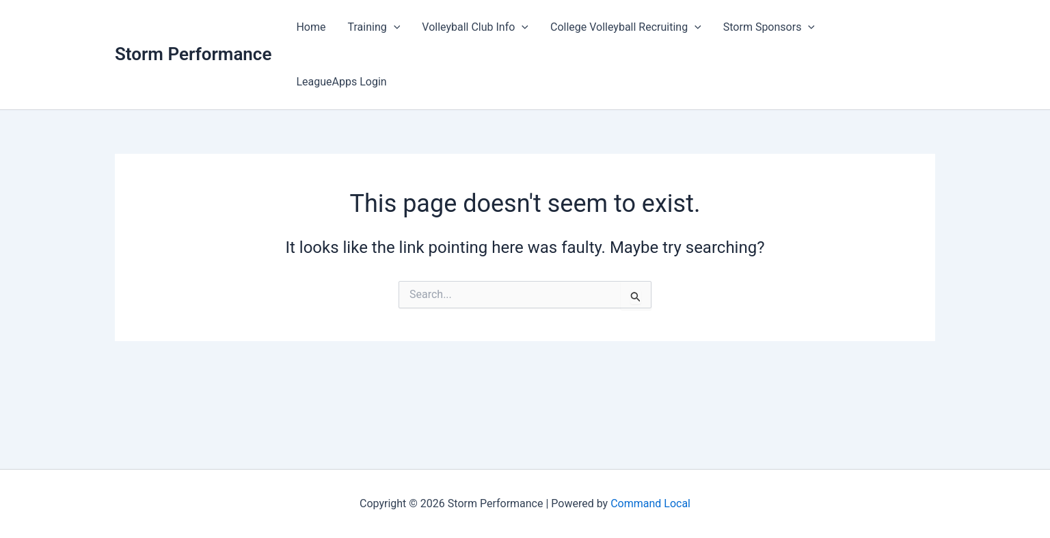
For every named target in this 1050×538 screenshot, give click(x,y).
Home (310, 27)
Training (374, 27)
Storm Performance (193, 54)
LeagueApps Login (341, 81)
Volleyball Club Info (475, 27)
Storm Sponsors (769, 27)
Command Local (650, 503)
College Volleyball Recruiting (625, 27)
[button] (394, 27)
